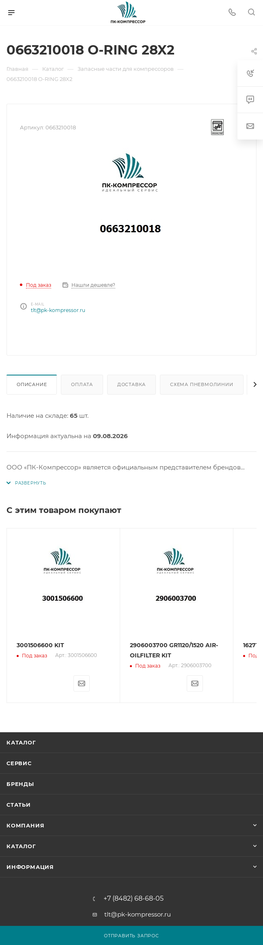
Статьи (18, 804)
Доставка (131, 384)
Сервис (19, 762)
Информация (30, 866)
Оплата (82, 384)
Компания (25, 825)
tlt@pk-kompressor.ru (58, 310)
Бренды (20, 783)
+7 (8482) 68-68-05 (133, 898)
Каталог (21, 742)
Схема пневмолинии (201, 384)
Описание (32, 384)
